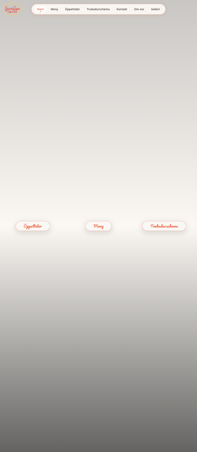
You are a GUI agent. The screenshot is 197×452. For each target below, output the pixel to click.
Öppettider (72, 9)
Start (40, 9)
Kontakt (122, 9)
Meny (54, 9)
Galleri (155, 9)
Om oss (139, 9)
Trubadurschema (98, 9)
